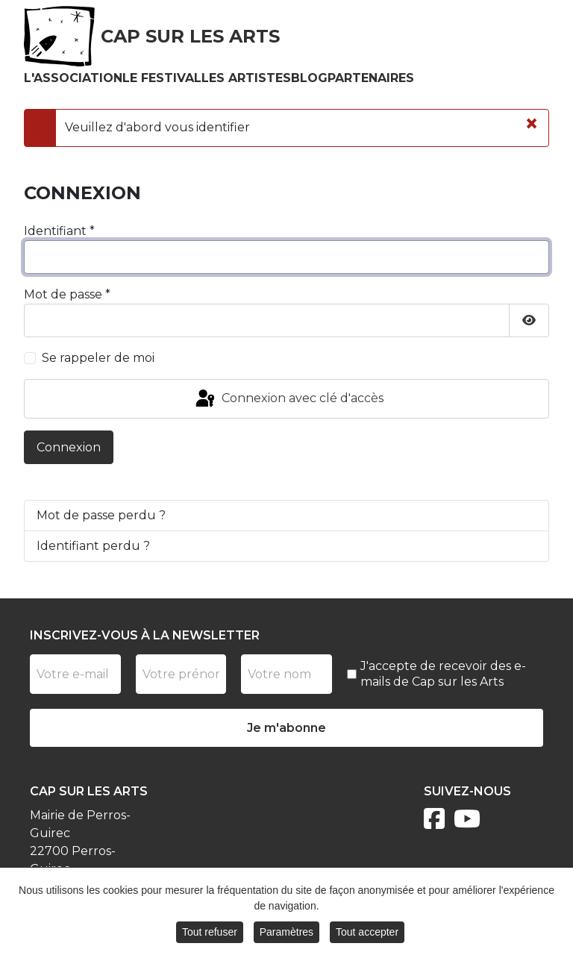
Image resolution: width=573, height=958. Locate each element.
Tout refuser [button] (209, 935)
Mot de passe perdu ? (101, 515)
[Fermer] (531, 124)
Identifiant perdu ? (93, 546)
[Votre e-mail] (75, 674)
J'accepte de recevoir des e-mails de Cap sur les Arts (443, 674)
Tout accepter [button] (367, 935)
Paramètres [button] (286, 935)
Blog (309, 78)
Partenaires (371, 78)
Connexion (69, 447)
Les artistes (246, 78)
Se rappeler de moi (98, 358)
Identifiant (59, 231)
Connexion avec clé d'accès (288, 399)
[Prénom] (181, 674)
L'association (73, 78)
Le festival (161, 78)
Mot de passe (67, 294)
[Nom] (286, 674)
